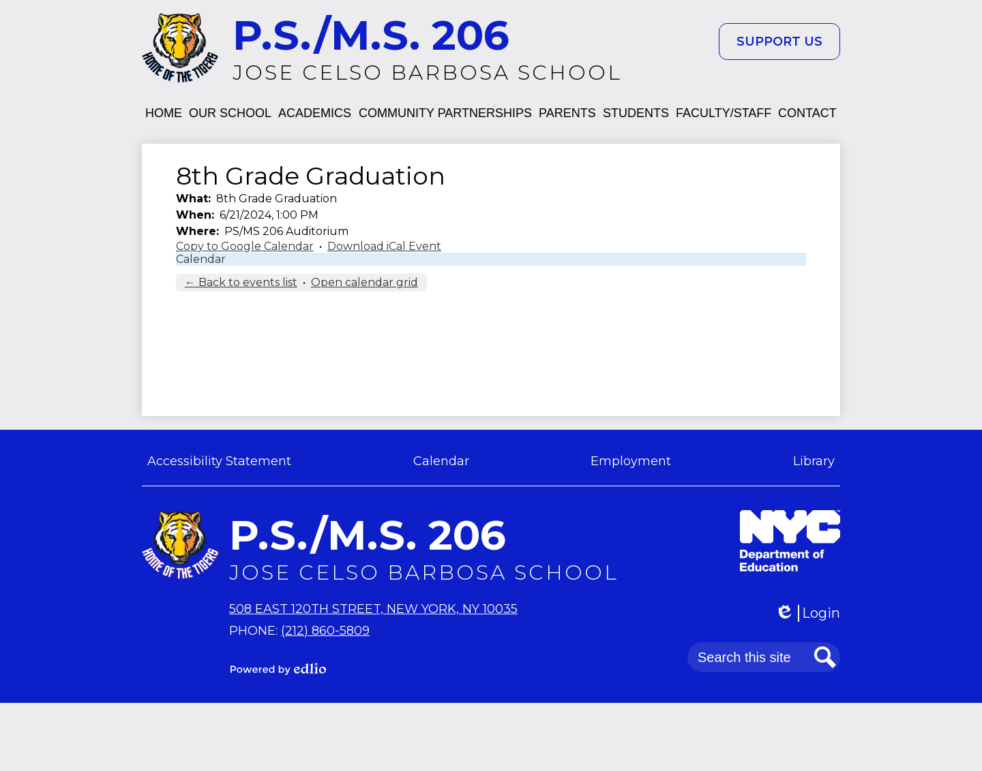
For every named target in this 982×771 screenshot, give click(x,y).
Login (807, 613)
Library (814, 461)
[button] (163, 113)
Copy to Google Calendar (245, 246)
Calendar (201, 259)
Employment (631, 461)
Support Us (779, 41)
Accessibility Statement (219, 461)
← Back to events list (241, 282)
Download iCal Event (384, 246)
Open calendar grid (364, 282)
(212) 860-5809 (325, 630)
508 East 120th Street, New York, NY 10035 (373, 608)
